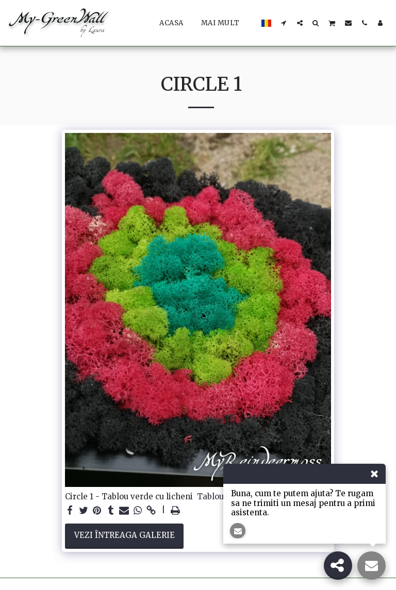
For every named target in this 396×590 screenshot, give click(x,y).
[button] (283, 22)
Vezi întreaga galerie (124, 535)
